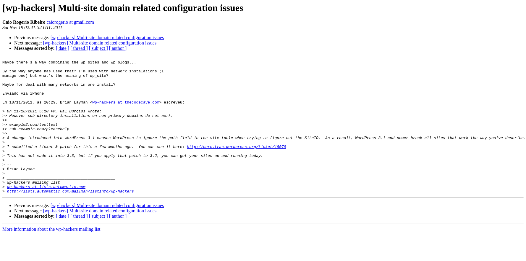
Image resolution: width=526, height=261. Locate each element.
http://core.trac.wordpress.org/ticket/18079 (236, 164)
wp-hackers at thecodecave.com (125, 111)
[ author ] (118, 48)
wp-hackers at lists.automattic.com (46, 212)
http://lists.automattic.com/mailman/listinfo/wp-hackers (70, 217)
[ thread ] (79, 48)
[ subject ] (98, 48)
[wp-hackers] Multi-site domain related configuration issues (107, 37)
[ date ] (62, 48)
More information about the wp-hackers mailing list (51, 255)
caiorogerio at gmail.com (70, 22)
